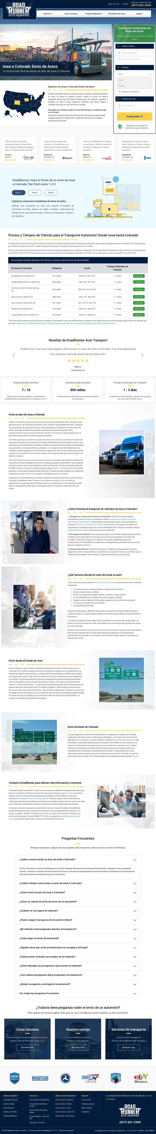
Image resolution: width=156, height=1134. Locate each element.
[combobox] (134, 53)
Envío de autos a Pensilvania (65, 1116)
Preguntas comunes (88, 1104)
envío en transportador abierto (90, 525)
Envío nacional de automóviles (39, 1100)
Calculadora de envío (10, 1100)
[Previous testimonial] (13, 355)
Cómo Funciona (71, 14)
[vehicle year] (134, 74)
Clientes (125, 4)
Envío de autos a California (64, 1100)
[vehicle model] (134, 86)
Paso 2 (35, 193)
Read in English (86, 1108)
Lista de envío (86, 1100)
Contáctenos (85, 1112)
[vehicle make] (134, 80)
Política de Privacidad (66, 1130)
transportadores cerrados (78, 530)
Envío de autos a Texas (63, 1108)
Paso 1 (19, 193)
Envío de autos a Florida (63, 1104)
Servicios (47, 14)
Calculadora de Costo (116, 14)
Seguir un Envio (114, 4)
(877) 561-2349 (141, 5)
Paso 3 (51, 193)
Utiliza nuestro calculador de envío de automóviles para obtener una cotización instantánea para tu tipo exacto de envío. (66, 323)
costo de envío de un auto (107, 582)
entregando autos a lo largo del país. (34, 798)
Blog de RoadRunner (10, 1116)
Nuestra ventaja (9, 1104)
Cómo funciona (9, 1108)
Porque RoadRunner (93, 14)
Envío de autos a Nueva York (65, 1112)
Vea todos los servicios (37, 1123)
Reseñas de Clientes (10, 1112)
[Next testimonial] (142, 355)
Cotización (134, 116)
